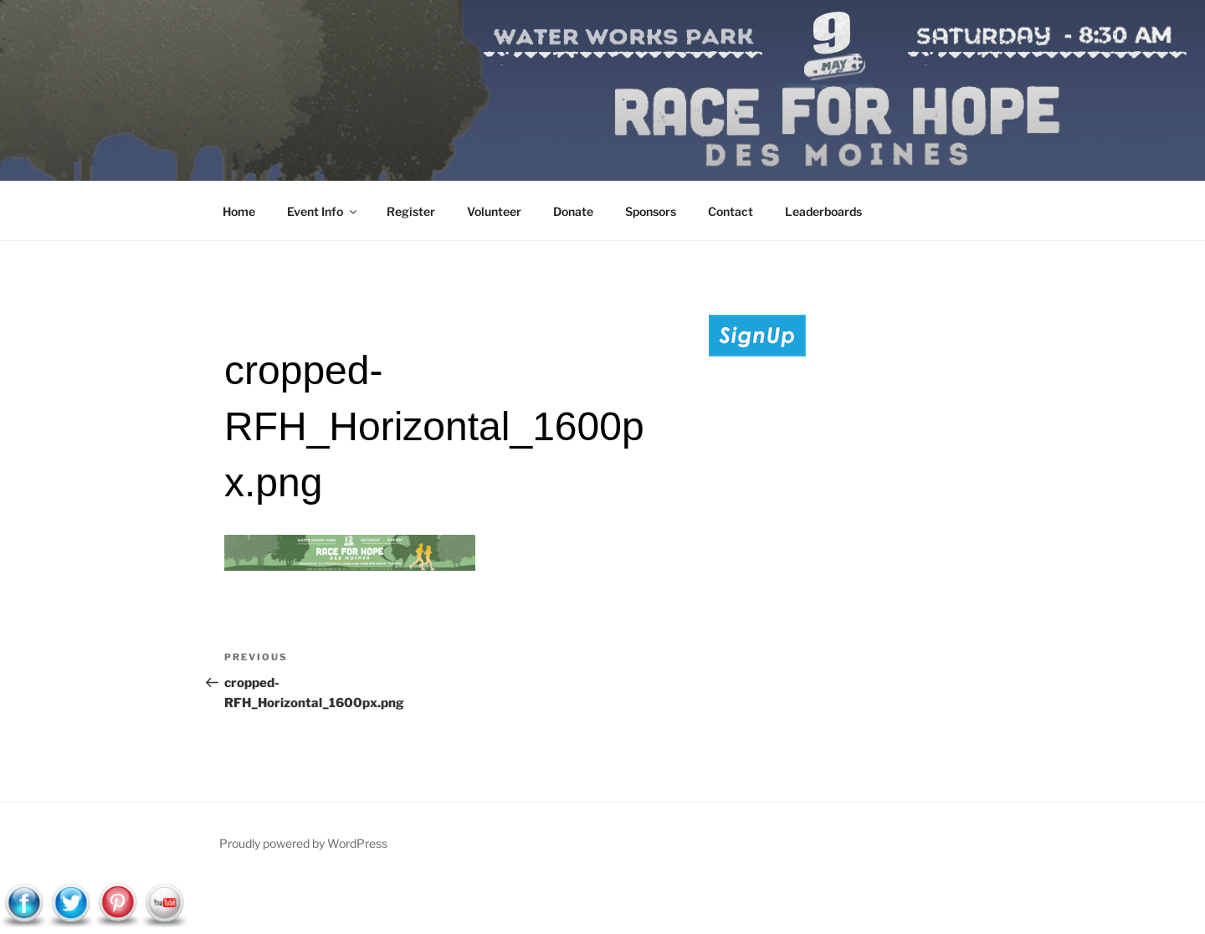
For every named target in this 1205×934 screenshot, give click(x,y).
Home (239, 211)
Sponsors (650, 211)
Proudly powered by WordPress (303, 843)
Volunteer (494, 211)
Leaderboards (823, 211)
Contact (730, 211)
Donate (573, 211)
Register (411, 211)
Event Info (323, 211)
